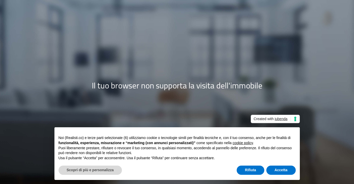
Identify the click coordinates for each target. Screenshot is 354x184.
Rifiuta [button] (250, 170)
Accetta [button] (281, 170)
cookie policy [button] (243, 143)
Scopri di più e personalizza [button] (90, 170)
